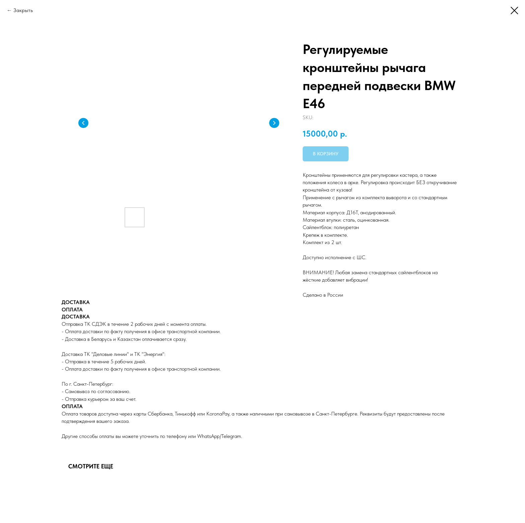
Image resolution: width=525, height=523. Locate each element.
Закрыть (23, 10)
